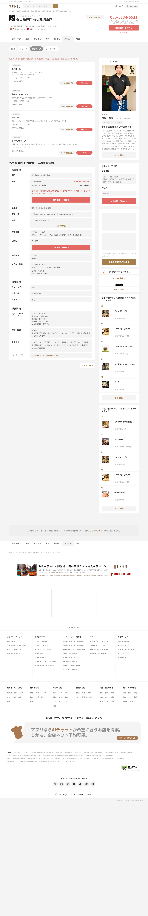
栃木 (43, 697)
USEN (9, 752)
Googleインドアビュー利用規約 (102, 755)
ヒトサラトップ (17, 752)
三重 (55, 701)
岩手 (21, 693)
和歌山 (84, 697)
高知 (101, 697)
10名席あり (48, 345)
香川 (106, 693)
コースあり (56, 342)
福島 (8, 701)
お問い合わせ (59, 752)
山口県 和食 (25, 11)
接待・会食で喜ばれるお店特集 (74, 649)
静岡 (60, 697)
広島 (106, 701)
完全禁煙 (83, 345)
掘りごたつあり (75, 342)
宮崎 (135, 697)
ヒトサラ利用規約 (108, 752)
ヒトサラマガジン (41, 645)
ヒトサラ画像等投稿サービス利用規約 (112, 758)
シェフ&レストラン (14, 637)
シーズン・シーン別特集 (72, 637)
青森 (15, 693)
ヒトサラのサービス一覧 (131, 2)
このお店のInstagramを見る (116, 271)
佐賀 (129, 693)
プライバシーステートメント (67, 761)
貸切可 (85, 342)
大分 (129, 697)
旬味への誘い (40, 654)
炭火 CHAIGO (119, 439)
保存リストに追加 (94, 17)
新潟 (55, 693)
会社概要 (86, 752)
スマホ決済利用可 (38, 348)
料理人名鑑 (11, 641)
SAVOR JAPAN (123, 641)
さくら (116, 382)
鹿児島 (125, 701)
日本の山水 (122, 658)
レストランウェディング (127, 649)
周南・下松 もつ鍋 (47, 552)
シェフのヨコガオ (13, 654)
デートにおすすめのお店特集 (73, 645)
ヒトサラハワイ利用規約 (69, 758)
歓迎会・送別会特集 (70, 654)
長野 (66, 693)
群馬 (31, 701)
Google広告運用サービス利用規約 (80, 755)
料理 (13, 48)
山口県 (18, 11)
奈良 (78, 697)
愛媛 (112, 693)
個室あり (65, 342)
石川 (66, 701)
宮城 (8, 697)
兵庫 (83, 693)
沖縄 (131, 701)
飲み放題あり (59, 345)
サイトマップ (50, 752)
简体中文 (73, 794)
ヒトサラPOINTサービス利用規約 (88, 758)
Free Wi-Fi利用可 (72, 345)
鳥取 (106, 697)
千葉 (44, 693)
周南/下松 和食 (46, 11)
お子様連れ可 (37, 345)
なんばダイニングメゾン (99, 641)
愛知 (66, 697)
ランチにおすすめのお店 (71, 658)
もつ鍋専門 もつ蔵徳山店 (60, 11)
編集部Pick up (41, 637)
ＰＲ (92, 637)
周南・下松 (13, 552)
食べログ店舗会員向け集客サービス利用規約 (21, 758)
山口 (112, 701)
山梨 (60, 693)
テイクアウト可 (40, 29)
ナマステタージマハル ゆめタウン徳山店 (124, 329)
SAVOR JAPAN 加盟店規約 (59, 755)
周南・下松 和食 (35, 11)
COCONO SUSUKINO (98, 654)
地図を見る (61, 225)
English (66, 794)
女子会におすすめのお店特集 (73, 641)
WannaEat (122, 654)
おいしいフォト (123, 645)
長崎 (135, 693)
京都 (89, 693)
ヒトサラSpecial (41, 641)
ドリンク (23, 48)
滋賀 (90, 697)
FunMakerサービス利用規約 (16, 761)
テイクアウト (51, 48)
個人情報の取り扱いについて (47, 761)
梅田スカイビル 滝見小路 (99, 649)
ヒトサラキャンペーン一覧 (44, 666)
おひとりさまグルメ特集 (71, 666)
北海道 (9, 693)
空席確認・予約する (123, 27)
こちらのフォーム (96, 530)
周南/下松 (22, 552)
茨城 (37, 697)
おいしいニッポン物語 (43, 649)
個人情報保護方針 (31, 761)
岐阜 (55, 697)
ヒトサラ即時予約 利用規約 (123, 752)
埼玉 (31, 697)
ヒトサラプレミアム (14, 649)
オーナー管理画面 (96, 752)
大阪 (78, 693)
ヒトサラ (11, 11)
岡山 (101, 701)
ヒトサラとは (27, 752)
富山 (60, 701)
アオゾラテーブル (120, 311)
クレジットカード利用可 (41, 342)
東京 (31, 693)
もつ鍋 (11, 26)
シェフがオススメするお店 (16, 645)
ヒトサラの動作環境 (38, 752)
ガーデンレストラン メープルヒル (124, 346)
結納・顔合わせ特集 (70, 662)
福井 (55, 706)
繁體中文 (81, 794)
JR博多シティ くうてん (98, 645)
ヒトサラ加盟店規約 (44, 755)
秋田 (14, 697)
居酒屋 (20, 26)
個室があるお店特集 (70, 670)
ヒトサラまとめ (40, 658)
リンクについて (78, 752)
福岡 (124, 693)
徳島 (101, 693)
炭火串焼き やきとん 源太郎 (124, 364)
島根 (112, 697)
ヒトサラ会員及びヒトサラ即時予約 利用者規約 (21, 755)
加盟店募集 (68, 752)
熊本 (124, 697)
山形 (19, 697)
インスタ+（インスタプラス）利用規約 (48, 758)
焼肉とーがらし (120, 493)
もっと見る (119, 155)
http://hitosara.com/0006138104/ (45, 355)
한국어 (88, 794)
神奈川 (38, 693)
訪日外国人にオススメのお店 (45, 662)
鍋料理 (16, 26)
